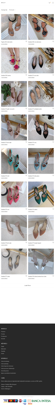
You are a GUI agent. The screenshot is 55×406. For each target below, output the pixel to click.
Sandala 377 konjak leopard (34, 249)
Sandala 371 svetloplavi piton (35, 109)
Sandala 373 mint (5, 176)
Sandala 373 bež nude (6, 142)
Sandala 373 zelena (32, 209)
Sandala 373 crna (32, 142)
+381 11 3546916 (8, 386)
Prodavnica (4, 336)
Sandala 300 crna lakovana (34, 42)
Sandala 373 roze (5, 209)
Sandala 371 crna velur (33, 75)
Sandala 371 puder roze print (7, 109)
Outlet (2, 353)
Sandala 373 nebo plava (33, 176)
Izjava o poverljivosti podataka (8, 373)
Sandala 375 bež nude (6, 249)
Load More (27, 298)
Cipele (2, 346)
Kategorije (4, 10)
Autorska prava (5, 370)
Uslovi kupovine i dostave (7, 366)
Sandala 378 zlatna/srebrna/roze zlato (37, 289)
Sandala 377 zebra (5, 289)
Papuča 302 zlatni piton (6, 42)
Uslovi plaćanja (4, 363)
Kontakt (3, 338)
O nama (3, 334)
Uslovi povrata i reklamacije (7, 368)
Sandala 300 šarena (6, 75)
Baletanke (3, 348)
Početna (3, 331)
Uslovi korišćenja (5, 361)
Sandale (3, 351)
